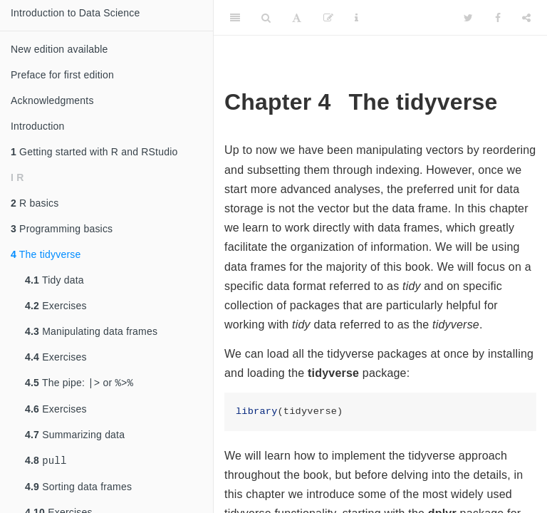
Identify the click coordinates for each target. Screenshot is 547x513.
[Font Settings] (296, 18)
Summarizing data (75, 436)
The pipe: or (79, 383)
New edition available (59, 49)
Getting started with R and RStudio (94, 151)
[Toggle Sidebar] (235, 18)
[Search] (266, 18)
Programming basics (62, 228)
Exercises (56, 305)
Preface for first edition (62, 75)
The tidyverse (45, 254)
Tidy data (54, 280)
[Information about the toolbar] (356, 18)
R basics (34, 203)
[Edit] (328, 18)
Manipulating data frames (91, 331)
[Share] (526, 18)
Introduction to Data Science (75, 13)
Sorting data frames (78, 489)
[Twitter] (468, 18)
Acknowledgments (52, 100)
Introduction (38, 126)
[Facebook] (497, 18)
